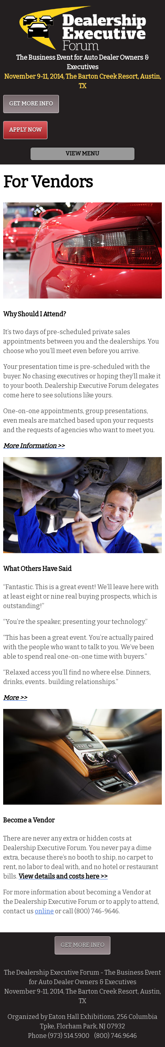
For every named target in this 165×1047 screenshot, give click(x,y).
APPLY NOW (25, 130)
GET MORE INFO (31, 103)
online (44, 911)
